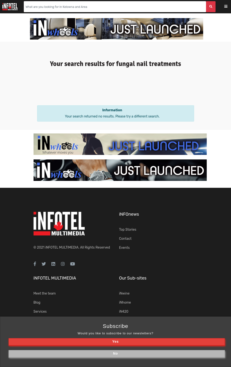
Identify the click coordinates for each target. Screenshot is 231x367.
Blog (37, 303)
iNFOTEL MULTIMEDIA (62, 247)
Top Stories (127, 230)
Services (40, 312)
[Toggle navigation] (229, 7)
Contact (125, 239)
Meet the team (45, 293)
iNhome (125, 303)
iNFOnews (129, 214)
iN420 (123, 312)
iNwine (124, 293)
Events (124, 248)
